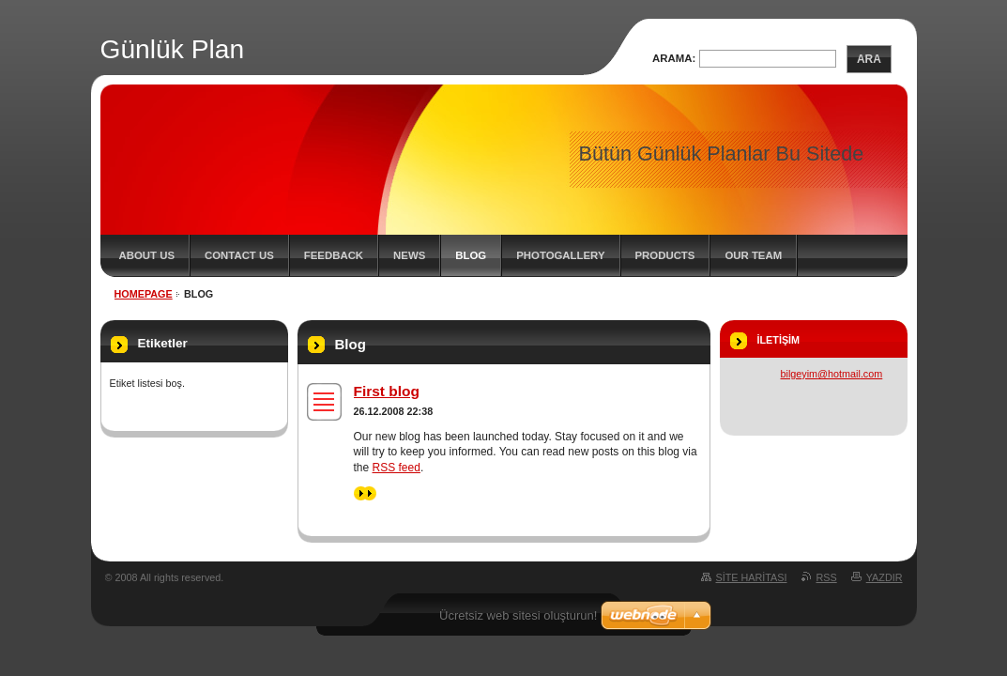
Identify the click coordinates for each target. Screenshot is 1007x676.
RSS (826, 577)
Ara (869, 59)
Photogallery (560, 255)
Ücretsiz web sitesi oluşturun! (518, 615)
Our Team (753, 255)
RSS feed (396, 467)
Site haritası (751, 577)
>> (365, 493)
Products (665, 255)
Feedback (333, 255)
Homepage (143, 294)
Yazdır (884, 577)
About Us (147, 255)
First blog (387, 391)
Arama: (673, 58)
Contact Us (239, 255)
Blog (470, 255)
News (409, 255)
